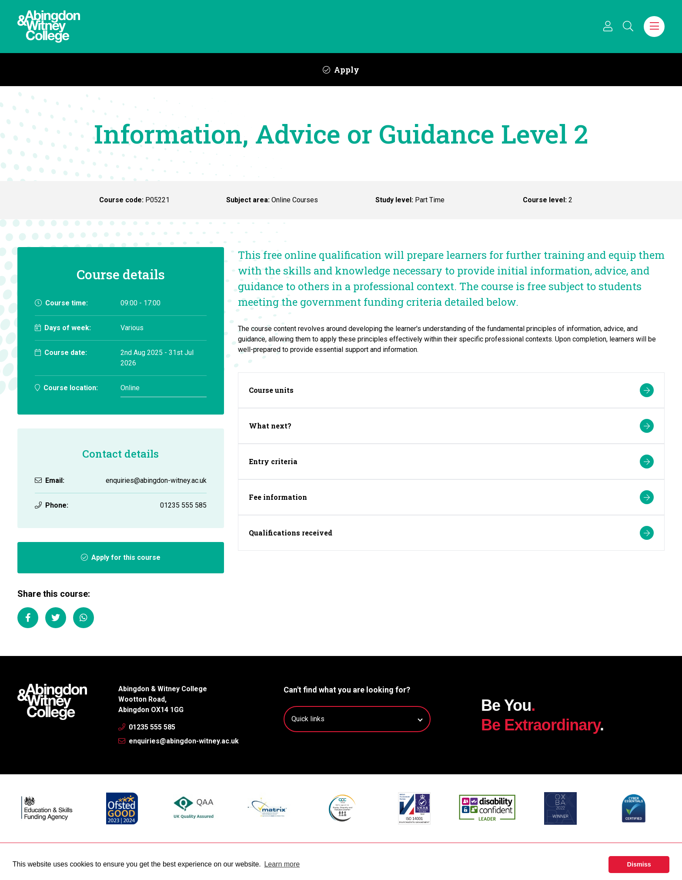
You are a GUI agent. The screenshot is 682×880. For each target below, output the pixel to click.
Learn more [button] (282, 864)
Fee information (451, 497)
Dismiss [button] (639, 864)
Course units (451, 390)
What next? (451, 426)
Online (130, 388)
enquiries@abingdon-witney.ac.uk (156, 480)
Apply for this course (120, 557)
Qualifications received (451, 533)
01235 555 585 (146, 727)
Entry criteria (451, 461)
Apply (341, 69)
